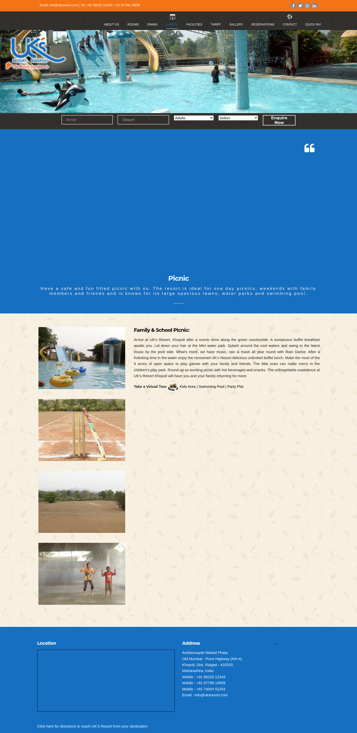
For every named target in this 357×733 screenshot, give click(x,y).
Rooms (133, 24)
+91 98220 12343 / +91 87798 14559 (113, 5)
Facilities (194, 24)
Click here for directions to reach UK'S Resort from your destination (92, 726)
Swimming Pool (211, 386)
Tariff (216, 24)
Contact (290, 24)
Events (172, 24)
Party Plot (235, 386)
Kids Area (188, 386)
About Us (111, 24)
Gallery (236, 24)
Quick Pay (313, 24)
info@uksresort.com (64, 5)
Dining (152, 24)
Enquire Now (279, 120)
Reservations (262, 24)
